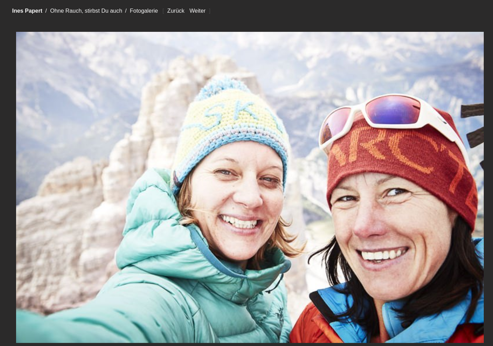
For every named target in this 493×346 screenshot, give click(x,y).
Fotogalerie (144, 11)
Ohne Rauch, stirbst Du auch (86, 11)
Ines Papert (27, 11)
